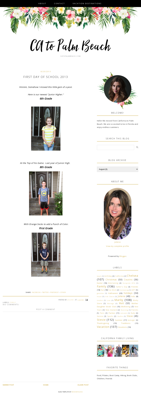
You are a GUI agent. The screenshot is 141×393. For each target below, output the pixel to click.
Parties (112, 313)
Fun (102, 290)
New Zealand (111, 310)
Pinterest (54, 292)
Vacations (122, 327)
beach (99, 276)
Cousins (128, 279)
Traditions (125, 323)
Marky (118, 300)
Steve (130, 316)
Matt (121, 303)
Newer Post (8, 385)
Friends (134, 286)
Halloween (113, 293)
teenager (131, 320)
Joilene (117, 242)
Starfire (120, 316)
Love (108, 300)
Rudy (133, 313)
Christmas (111, 279)
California (119, 276)
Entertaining (113, 283)
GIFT (133, 290)
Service (100, 316)
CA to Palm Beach (70, 47)
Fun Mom (112, 290)
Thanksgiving (103, 323)
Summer (119, 320)
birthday (108, 276)
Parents (134, 310)
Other (63, 292)
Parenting (124, 310)
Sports (110, 316)
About (42, 3)
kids (133, 296)
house (99, 296)
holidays (128, 293)
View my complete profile (117, 246)
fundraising (124, 290)
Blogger (123, 256)
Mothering (125, 306)
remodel (123, 313)
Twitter (45, 292)
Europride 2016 (129, 283)
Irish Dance (109, 296)
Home (45, 385)
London (100, 300)
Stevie (101, 320)
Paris (102, 313)
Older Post (83, 385)
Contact (59, 3)
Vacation (103, 327)
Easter (100, 283)
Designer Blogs (77, 392)
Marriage (110, 303)
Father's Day (121, 287)
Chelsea (132, 276)
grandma (100, 293)
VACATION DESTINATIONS (87, 3)
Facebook (36, 292)
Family (13, 302)
